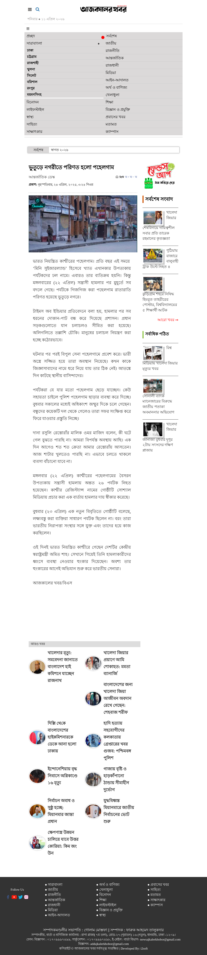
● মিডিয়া (51, 910)
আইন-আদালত (117, 80)
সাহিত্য (32, 124)
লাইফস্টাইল (35, 109)
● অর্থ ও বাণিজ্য (108, 885)
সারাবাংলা (34, 43)
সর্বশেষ (110, 36)
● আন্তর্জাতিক (55, 900)
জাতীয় (111, 43)
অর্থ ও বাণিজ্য (116, 87)
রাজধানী (112, 65)
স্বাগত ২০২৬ (59, 150)
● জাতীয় (51, 890)
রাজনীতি (113, 51)
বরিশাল (32, 82)
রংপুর (31, 88)
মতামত (111, 124)
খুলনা (31, 69)
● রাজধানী (52, 905)
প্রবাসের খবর (115, 117)
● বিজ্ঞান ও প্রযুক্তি (109, 910)
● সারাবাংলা (54, 885)
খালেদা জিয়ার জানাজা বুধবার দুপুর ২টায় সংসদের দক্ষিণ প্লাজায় (159, 437)
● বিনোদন (103, 895)
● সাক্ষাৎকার (156, 900)
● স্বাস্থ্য (101, 915)
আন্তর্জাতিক (115, 58)
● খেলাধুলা (104, 890)
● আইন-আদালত (57, 915)
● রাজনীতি (53, 895)
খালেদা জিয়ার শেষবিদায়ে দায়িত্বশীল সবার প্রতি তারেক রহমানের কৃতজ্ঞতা (159, 225)
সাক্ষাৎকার (34, 132)
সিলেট (31, 75)
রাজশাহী (33, 63)
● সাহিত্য (154, 890)
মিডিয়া (111, 73)
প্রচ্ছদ (31, 36)
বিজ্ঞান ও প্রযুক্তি (118, 109)
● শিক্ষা (101, 900)
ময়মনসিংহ (34, 94)
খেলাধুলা (112, 95)
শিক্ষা (109, 102)
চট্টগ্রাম (31, 56)
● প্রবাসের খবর (158, 885)
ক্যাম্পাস (112, 132)
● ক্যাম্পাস (155, 905)
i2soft (144, 948)
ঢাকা (30, 50)
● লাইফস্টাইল (106, 905)
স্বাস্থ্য (30, 117)
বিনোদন (33, 102)
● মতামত (154, 895)
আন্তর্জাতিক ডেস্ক (42, 177)
